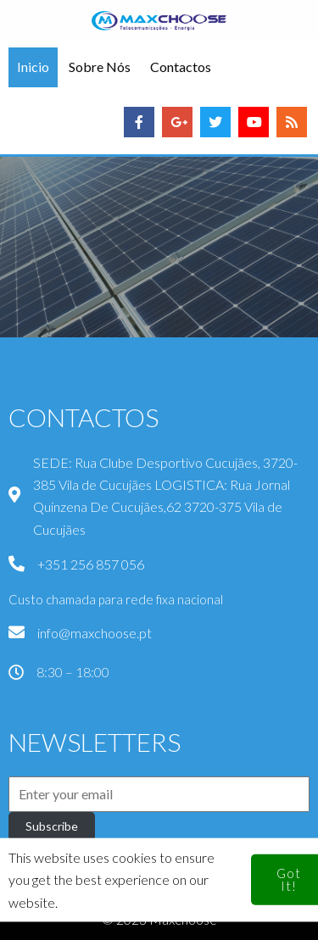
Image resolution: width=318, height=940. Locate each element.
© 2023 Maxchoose (159, 919)
